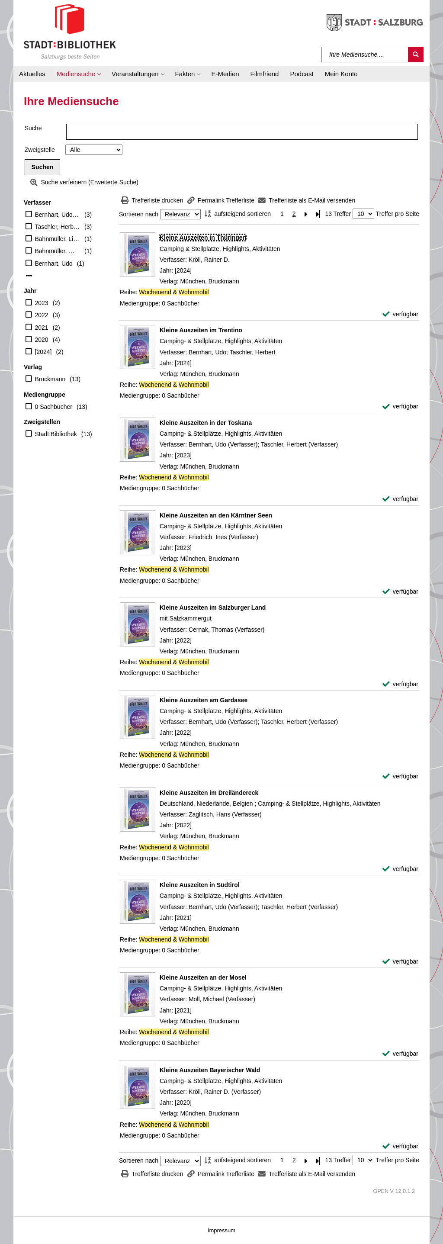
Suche (33, 128)
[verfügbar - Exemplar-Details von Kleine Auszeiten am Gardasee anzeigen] (400, 776)
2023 (41, 302)
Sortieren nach (138, 214)
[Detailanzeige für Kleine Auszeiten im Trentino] (201, 330)
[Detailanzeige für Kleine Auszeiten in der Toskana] (206, 422)
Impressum (221, 1230)
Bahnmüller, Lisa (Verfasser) (57, 238)
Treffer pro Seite (397, 213)
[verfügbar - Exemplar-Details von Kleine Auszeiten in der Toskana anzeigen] (400, 499)
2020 (41, 339)
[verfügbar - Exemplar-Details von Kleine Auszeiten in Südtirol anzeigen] (400, 961)
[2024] (43, 351)
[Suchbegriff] (365, 54)
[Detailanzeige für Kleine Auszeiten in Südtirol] (200, 884)
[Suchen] (416, 54)
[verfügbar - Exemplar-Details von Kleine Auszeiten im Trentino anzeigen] (400, 406)
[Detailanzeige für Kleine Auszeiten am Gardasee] (203, 700)
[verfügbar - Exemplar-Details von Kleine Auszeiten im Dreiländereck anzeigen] (400, 869)
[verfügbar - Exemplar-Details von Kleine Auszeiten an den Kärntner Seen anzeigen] (400, 591)
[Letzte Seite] (318, 214)
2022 (41, 315)
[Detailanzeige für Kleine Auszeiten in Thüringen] (203, 237)
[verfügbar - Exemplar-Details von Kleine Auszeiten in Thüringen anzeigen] (400, 314)
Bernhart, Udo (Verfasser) (57, 214)
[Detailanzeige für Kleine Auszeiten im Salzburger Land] (213, 607)
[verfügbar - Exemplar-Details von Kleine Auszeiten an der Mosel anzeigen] (400, 1053)
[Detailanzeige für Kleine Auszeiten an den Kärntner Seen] (216, 515)
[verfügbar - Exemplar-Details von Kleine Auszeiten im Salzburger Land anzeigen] (400, 684)
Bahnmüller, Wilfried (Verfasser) (57, 251)
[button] (78, 74)
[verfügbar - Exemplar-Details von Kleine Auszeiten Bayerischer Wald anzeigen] (400, 1146)
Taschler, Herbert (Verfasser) (57, 226)
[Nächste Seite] (306, 214)
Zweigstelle (40, 149)
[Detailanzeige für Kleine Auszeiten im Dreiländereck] (209, 792)
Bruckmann (50, 379)
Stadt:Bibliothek (56, 434)
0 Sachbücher (53, 406)
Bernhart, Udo (54, 263)
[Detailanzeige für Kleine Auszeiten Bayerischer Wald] (210, 1070)
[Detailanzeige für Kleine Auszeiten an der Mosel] (203, 977)
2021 (41, 327)
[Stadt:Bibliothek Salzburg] (70, 31)
